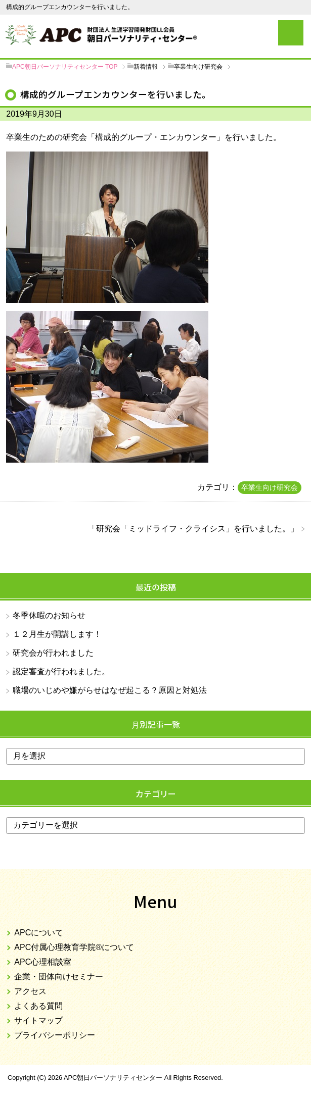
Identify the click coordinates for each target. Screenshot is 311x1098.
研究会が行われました (53, 652)
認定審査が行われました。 (61, 671)
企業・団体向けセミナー (58, 976)
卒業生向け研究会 (269, 487)
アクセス (30, 991)
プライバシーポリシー (54, 1035)
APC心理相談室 (42, 962)
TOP (64, 66)
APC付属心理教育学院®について (74, 947)
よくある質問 (38, 1006)
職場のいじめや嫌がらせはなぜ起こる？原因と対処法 (110, 690)
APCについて (38, 932)
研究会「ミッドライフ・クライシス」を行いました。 (193, 528)
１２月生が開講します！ (57, 634)
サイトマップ (38, 1020)
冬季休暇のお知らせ (49, 615)
